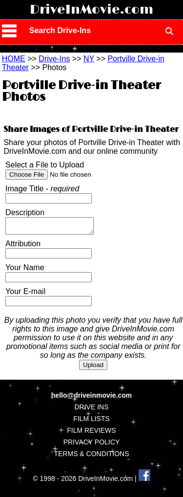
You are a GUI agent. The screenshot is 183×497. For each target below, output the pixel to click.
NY (88, 59)
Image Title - (42, 188)
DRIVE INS (91, 410)
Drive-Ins (54, 59)
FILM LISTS (91, 421)
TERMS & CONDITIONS (91, 456)
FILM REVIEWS (91, 433)
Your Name (24, 270)
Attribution (23, 246)
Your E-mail (25, 294)
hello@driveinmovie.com (91, 398)
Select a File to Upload (44, 165)
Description (24, 212)
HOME (13, 59)
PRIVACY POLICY (91, 445)
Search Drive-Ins (60, 30)
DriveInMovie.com (91, 10)
